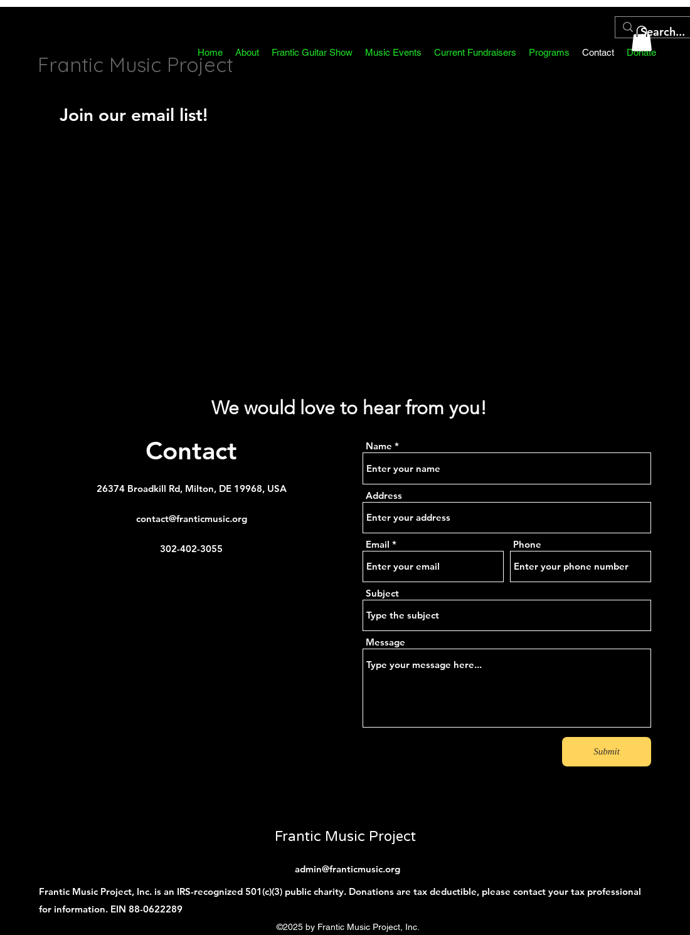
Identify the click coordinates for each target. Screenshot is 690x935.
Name (379, 446)
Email (378, 544)
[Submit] (606, 751)
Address (384, 495)
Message (385, 642)
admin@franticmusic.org (347, 869)
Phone (527, 544)
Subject (382, 593)
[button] (475, 52)
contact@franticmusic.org (191, 519)
